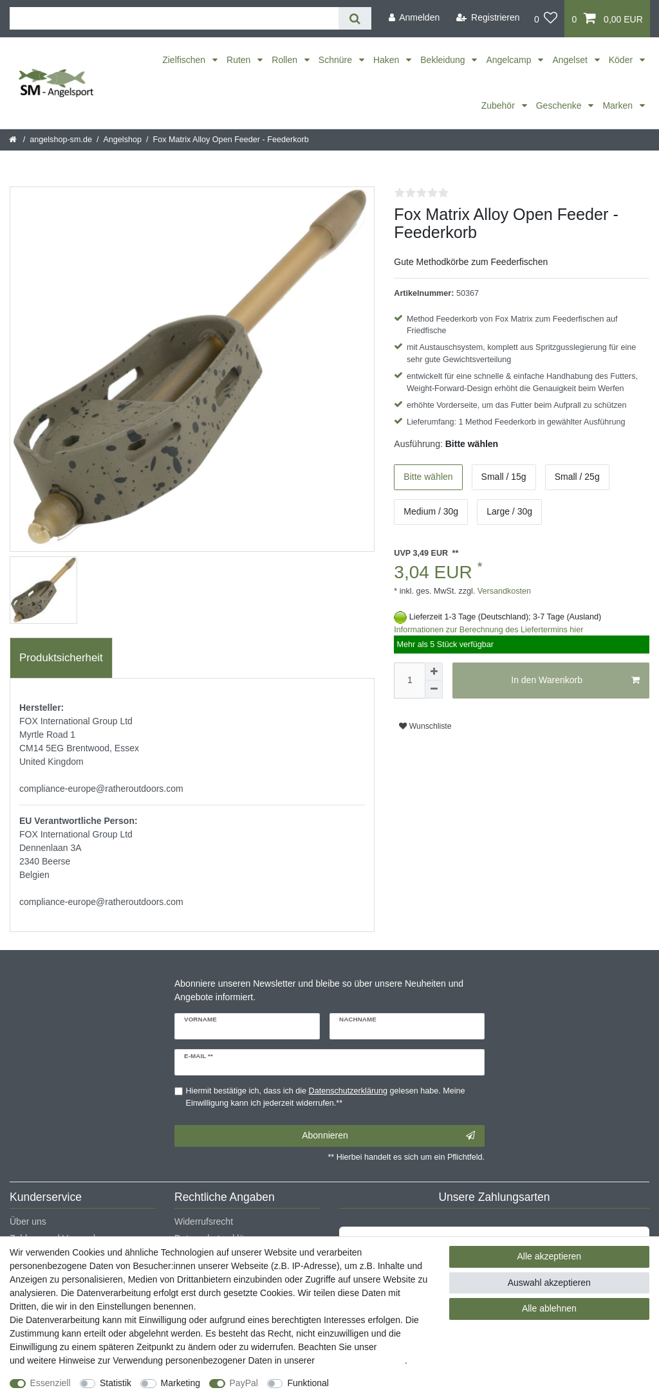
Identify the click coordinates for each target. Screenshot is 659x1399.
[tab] (61, 658)
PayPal (244, 1383)
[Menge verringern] (434, 690)
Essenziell (50, 1383)
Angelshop (122, 139)
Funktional (308, 1383)
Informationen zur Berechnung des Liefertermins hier (488, 629)
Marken (618, 105)
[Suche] (355, 18)
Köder (622, 60)
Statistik (115, 1383)
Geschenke (560, 105)
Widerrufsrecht (203, 1221)
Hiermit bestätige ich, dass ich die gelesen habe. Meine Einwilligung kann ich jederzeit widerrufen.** (325, 1097)
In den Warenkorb (575, 680)
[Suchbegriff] (174, 18)
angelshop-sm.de (61, 139)
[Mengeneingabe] (409, 681)
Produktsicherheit (61, 658)
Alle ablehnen (549, 1308)
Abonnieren (388, 1136)
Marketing (180, 1383)
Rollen (286, 60)
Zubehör (499, 105)
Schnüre (337, 60)
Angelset (570, 60)
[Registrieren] (488, 17)
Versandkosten (503, 591)
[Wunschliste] (546, 18)
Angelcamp (510, 60)
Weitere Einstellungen (384, 1383)
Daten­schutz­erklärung (361, 1360)
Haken (387, 60)
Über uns (28, 1221)
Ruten (240, 60)
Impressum (401, 1347)
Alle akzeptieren (549, 1256)
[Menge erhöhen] (434, 672)
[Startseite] (14, 139)
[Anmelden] (414, 17)
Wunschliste (425, 726)
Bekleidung (443, 60)
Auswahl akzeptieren (549, 1282)
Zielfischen (185, 60)
